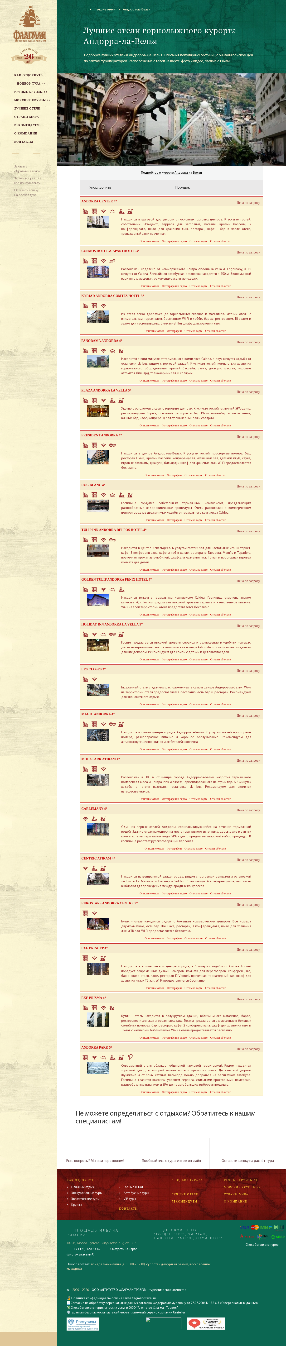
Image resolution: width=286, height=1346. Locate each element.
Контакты (128, 1208)
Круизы (76, 1205)
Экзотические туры (85, 1199)
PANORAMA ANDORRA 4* (101, 341)
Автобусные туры (136, 1193)
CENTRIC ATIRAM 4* (98, 858)
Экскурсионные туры (86, 1193)
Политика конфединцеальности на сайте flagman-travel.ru (113, 1298)
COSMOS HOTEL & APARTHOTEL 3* (110, 251)
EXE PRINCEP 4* (94, 948)
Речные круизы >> (241, 1180)
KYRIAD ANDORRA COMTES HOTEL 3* (112, 296)
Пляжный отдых (82, 1187)
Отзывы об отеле (220, 241)
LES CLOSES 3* (93, 669)
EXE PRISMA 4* (93, 998)
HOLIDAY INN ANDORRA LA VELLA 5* (112, 624)
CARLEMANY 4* (94, 809)
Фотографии (174, 331)
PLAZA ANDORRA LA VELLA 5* (106, 390)
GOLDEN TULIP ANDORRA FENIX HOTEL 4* (116, 579)
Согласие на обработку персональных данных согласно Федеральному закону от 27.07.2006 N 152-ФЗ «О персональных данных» (164, 1303)
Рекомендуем (185, 1201)
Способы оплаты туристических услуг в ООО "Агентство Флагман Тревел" (124, 1308)
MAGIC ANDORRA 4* (98, 714)
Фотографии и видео (174, 241)
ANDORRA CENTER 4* (99, 201)
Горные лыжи (133, 1187)
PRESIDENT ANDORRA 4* (101, 435)
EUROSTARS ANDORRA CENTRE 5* (109, 903)
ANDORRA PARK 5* (96, 1047)
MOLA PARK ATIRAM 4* (100, 759)
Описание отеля (149, 241)
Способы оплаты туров (262, 1245)
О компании (236, 1201)
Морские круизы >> (242, 1187)
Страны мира (236, 1194)
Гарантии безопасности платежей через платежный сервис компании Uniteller (128, 1312)
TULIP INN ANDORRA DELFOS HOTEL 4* (113, 530)
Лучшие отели (105, 9)
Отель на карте (198, 241)
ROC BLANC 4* (93, 485)
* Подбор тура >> (187, 1180)
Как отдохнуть (81, 1180)
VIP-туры (130, 1199)
